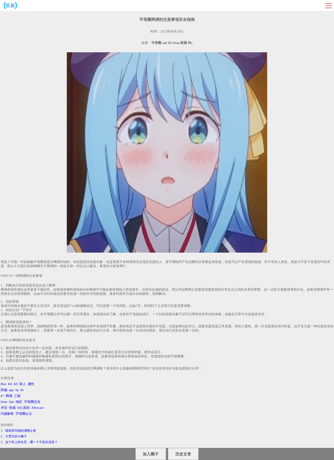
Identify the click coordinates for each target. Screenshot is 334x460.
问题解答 (7, 413)
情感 (12, 407)
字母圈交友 (32, 402)
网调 (9, 396)
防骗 (4, 390)
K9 (16, 384)
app (11, 390)
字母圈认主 (24, 413)
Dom (4, 402)
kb (22, 390)
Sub (11, 402)
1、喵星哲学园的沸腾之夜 (18, 430)
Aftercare (37, 407)
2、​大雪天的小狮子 (14, 436)
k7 (2, 396)
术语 (4, 407)
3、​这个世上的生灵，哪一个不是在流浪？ (29, 442)
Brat (3, 384)
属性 (31, 384)
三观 (17, 396)
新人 (22, 384)
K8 (10, 384)
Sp (17, 390)
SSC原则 (23, 407)
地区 (19, 402)
